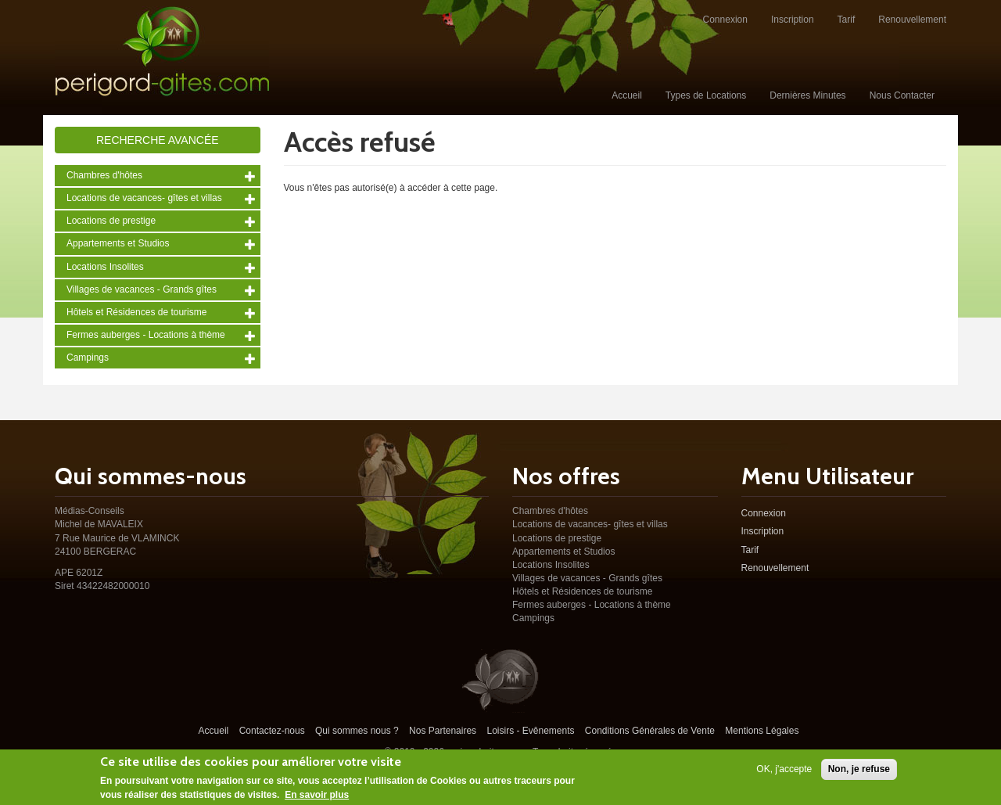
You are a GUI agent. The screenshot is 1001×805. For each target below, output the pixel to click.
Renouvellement (912, 19)
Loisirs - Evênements (530, 730)
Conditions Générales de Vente (650, 730)
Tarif (847, 19)
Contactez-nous (272, 730)
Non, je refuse (859, 772)
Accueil (627, 95)
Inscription (792, 19)
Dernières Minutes (807, 95)
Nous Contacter (902, 95)
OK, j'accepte (784, 772)
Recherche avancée (157, 140)
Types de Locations (706, 95)
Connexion (725, 19)
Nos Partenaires (442, 730)
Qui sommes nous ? (357, 730)
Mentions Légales (761, 730)
